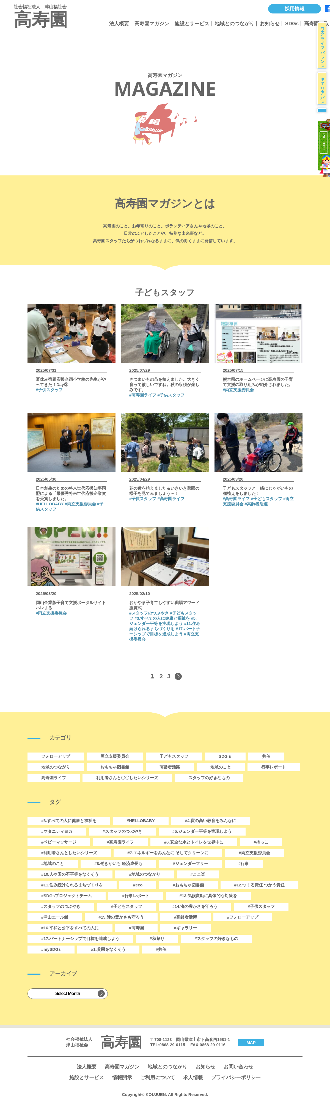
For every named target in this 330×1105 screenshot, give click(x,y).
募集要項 (323, 124)
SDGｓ (225, 756)
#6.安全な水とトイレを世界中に (194, 842)
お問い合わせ (238, 1067)
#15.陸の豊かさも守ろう (121, 917)
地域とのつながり (234, 23)
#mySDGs (51, 949)
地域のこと (220, 767)
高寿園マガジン (151, 23)
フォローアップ (55, 756)
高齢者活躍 (170, 767)
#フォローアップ (242, 917)
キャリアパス (324, 96)
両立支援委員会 (114, 756)
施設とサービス (192, 23)
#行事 (243, 863)
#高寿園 (136, 927)
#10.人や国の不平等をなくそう (70, 874)
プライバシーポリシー (236, 1077)
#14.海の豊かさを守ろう (195, 906)
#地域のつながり (144, 874)
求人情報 (193, 1077)
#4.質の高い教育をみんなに (210, 820)
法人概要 (119, 23)
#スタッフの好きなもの (216, 938)
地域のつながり (55, 767)
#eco (137, 885)
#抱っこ (261, 842)
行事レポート (273, 767)
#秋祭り (157, 938)
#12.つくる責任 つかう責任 (259, 885)
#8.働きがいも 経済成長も (118, 863)
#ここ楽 (198, 874)
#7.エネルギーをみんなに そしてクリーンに (167, 852)
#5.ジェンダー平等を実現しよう (202, 831)
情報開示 (122, 1077)
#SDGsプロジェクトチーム (66, 895)
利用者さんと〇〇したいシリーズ (127, 777)
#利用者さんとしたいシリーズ (69, 852)
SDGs (292, 23)
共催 (266, 756)
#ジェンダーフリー (190, 863)
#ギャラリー (185, 927)
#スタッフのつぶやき (149, 613)
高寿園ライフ (53, 777)
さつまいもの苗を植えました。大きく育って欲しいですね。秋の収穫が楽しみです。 (164, 384)
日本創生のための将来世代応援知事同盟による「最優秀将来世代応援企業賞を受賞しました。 (71, 493)
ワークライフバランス (324, 48)
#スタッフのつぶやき (61, 906)
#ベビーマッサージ (58, 842)
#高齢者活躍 (255, 503)
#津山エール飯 (54, 917)
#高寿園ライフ (142, 395)
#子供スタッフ (49, 389)
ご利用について (157, 1077)
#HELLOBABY (50, 503)
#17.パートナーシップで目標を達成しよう (80, 938)
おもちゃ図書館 (114, 767)
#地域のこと (52, 863)
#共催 (161, 949)
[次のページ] (178, 676)
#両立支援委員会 (238, 389)
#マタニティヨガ (56, 831)
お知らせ (270, 23)
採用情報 (294, 9)
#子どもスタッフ (266, 498)
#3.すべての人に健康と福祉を (162, 618)
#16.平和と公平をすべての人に (70, 927)
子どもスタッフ (174, 756)
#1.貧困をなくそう (108, 949)
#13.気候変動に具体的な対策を (208, 895)
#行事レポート (135, 895)
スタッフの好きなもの (209, 777)
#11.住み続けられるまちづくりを (72, 885)
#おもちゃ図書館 (188, 885)
